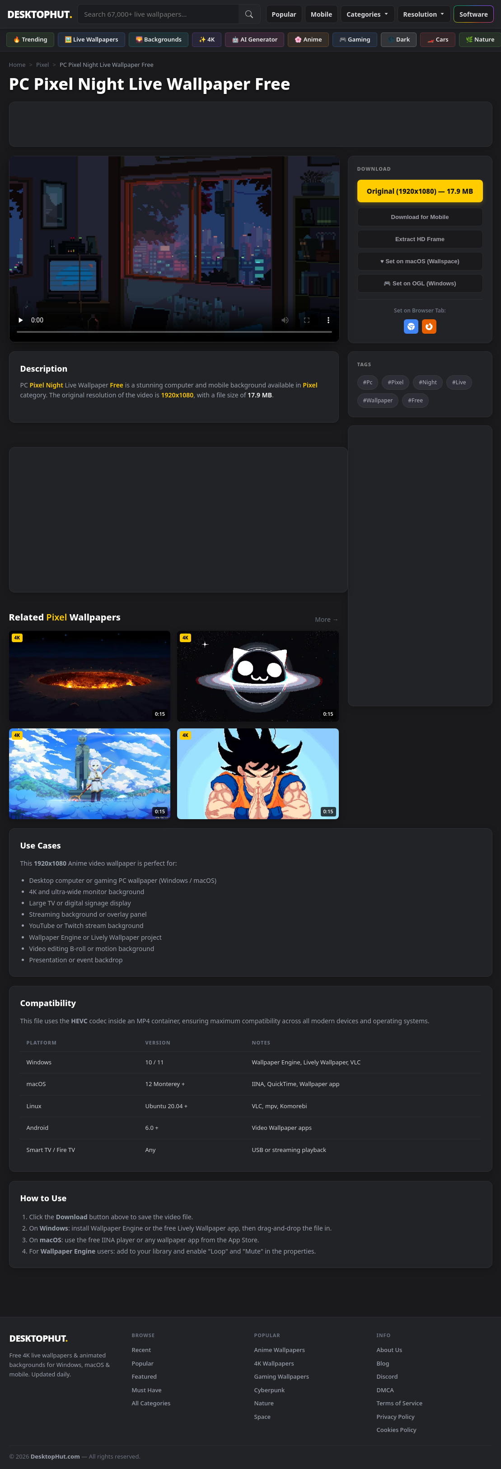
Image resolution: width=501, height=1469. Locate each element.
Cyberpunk (269, 1390)
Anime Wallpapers (279, 1350)
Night (54, 385)
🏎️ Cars (437, 39)
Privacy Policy (396, 1417)
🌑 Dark (399, 39)
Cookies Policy (397, 1430)
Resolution (424, 14)
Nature (264, 1403)
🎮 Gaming (354, 39)
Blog (383, 1363)
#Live (459, 382)
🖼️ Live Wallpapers (91, 39)
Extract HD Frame (420, 239)
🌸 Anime (308, 39)
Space (262, 1417)
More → (326, 619)
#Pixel (395, 382)
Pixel (42, 65)
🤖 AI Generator (254, 39)
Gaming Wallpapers (281, 1376)
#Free (415, 400)
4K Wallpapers (274, 1363)
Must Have (147, 1390)
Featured (144, 1376)
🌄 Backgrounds (159, 39)
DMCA (385, 1390)
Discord (387, 1376)
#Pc (368, 382)
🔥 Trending (30, 39)
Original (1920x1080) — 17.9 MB (420, 191)
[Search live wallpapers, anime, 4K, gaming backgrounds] (158, 14)
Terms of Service (400, 1403)
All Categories (151, 1403)
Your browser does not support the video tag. (174, 249)
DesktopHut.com (55, 1456)
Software (473, 14)
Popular (284, 14)
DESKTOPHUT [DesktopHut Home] (39, 14)
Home (17, 65)
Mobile (321, 14)
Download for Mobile (420, 217)
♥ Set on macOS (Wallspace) (419, 261)
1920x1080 (177, 395)
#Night (428, 382)
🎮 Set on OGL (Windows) (420, 283)
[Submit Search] (249, 14)
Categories (367, 14)
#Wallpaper (378, 400)
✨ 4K (207, 39)
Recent (141, 1350)
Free (116, 385)
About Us (390, 1350)
